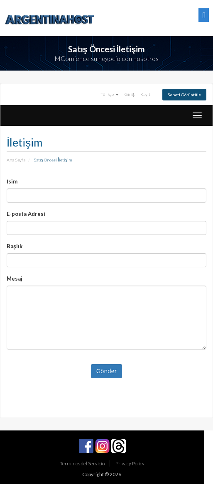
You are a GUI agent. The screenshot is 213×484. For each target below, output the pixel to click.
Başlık (14, 246)
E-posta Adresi (26, 213)
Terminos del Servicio (82, 463)
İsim (12, 181)
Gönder (106, 371)
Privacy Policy (129, 463)
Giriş (130, 94)
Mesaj (14, 278)
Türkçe (109, 94)
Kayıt (145, 94)
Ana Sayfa (16, 159)
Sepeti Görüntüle (184, 94)
